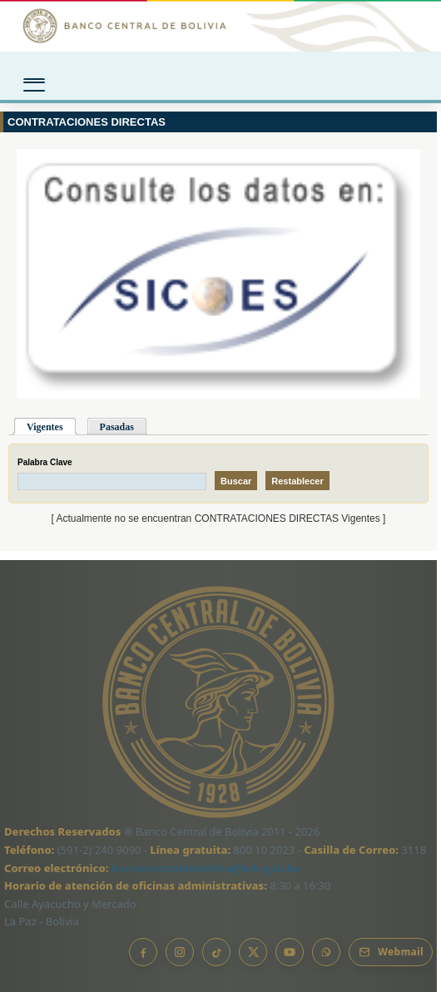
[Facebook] (143, 952)
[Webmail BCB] (391, 952)
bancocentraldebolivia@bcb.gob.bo (205, 868)
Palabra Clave (44, 462)
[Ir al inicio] (220, 26)
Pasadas (117, 427)
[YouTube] (289, 952)
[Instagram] (180, 952)
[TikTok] (216, 952)
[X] (253, 952)
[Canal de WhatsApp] (326, 952)
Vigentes (45, 427)
